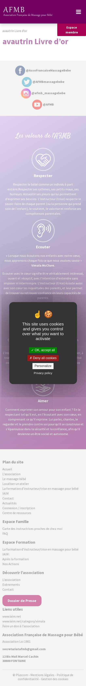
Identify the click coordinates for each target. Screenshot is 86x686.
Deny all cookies (43, 358)
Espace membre (72, 29)
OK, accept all (43, 350)
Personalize (43, 366)
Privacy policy (43, 373)
